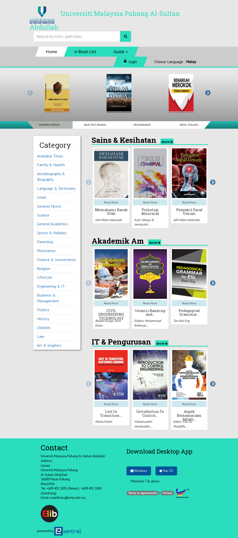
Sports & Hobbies (52, 232)
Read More (111, 202)
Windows (138, 471)
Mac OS (166, 471)
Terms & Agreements (142, 493)
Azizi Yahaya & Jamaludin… (144, 222)
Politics (43, 309)
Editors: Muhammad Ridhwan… (147, 323)
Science (43, 215)
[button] (121, 52)
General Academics (52, 223)
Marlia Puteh (103, 422)
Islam (41, 197)
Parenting (45, 241)
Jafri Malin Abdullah (108, 220)
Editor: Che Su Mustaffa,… (182, 424)
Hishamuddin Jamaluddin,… (143, 424)
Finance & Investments (56, 259)
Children (43, 327)
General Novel (49, 206)
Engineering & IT (51, 286)
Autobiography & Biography (51, 176)
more (167, 142)
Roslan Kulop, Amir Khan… (108, 323)
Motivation (46, 250)
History (43, 318)
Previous (29, 92)
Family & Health (51, 164)
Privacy (167, 493)
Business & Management (48, 298)
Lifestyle (44, 277)
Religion (43, 268)
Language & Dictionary (56, 188)
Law (40, 336)
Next (207, 92)
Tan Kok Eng (181, 321)
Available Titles (50, 156)
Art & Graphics (49, 345)
